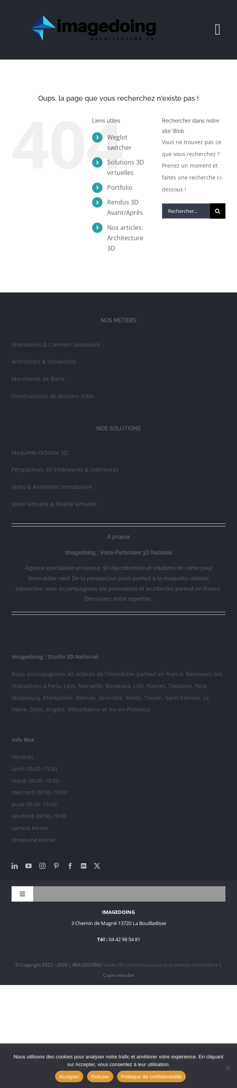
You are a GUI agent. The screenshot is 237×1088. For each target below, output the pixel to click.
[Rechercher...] (186, 211)
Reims (133, 697)
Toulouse (180, 685)
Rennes (86, 697)
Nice (201, 685)
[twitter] (97, 866)
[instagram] (42, 866)
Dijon (36, 709)
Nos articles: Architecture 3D (125, 237)
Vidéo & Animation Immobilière (52, 486)
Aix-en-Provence (129, 709)
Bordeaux (118, 685)
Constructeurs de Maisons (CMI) (53, 396)
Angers (55, 709)
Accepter (69, 1077)
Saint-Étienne (182, 697)
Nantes (156, 685)
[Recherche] (217, 211)
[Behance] (83, 866)
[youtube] (28, 866)
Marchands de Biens (38, 378)
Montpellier (58, 697)
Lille (138, 685)
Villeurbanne (84, 709)
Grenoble (111, 697)
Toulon (153, 697)
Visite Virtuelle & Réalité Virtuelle (54, 504)
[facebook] (70, 866)
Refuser (100, 1077)
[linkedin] (15, 866)
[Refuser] (227, 1067)
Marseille (91, 685)
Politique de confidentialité (151, 1077)
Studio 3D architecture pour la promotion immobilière (161, 965)
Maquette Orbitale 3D (40, 452)
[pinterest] (56, 866)
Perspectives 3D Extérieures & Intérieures (65, 469)
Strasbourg (26, 697)
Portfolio (120, 187)
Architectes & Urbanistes (44, 361)
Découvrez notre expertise (118, 599)
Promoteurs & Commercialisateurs (56, 344)
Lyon (70, 685)
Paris (54, 685)
